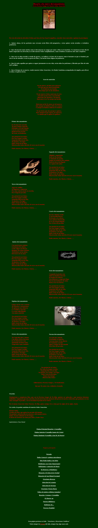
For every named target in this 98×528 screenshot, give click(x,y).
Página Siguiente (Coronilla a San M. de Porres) (49, 435)
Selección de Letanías (49, 482)
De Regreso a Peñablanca (49, 469)
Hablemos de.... (49, 505)
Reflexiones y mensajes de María (49, 466)
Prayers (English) (49, 508)
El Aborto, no (49, 498)
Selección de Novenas (49, 485)
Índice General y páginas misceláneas (49, 457)
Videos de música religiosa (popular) (49, 492)
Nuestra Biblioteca (49, 501)
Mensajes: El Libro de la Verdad (49, 473)
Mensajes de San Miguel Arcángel (49, 476)
